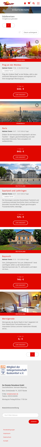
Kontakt (5, 441)
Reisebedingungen (9, 430)
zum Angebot (20, 95)
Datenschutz (7, 437)
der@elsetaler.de (12, 394)
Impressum (6, 433)
